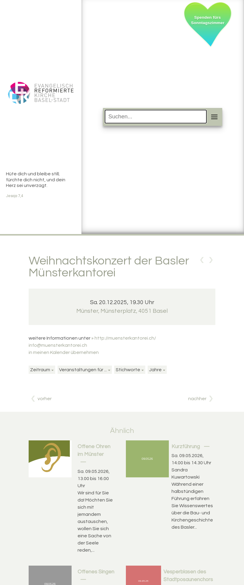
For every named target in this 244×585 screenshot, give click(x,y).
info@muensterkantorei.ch (58, 345)
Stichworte (128, 369)
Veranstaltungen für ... (83, 369)
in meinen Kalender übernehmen (64, 352)
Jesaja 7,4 (14, 196)
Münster (122, 311)
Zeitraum (40, 369)
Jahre (155, 369)
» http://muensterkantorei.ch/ (123, 338)
